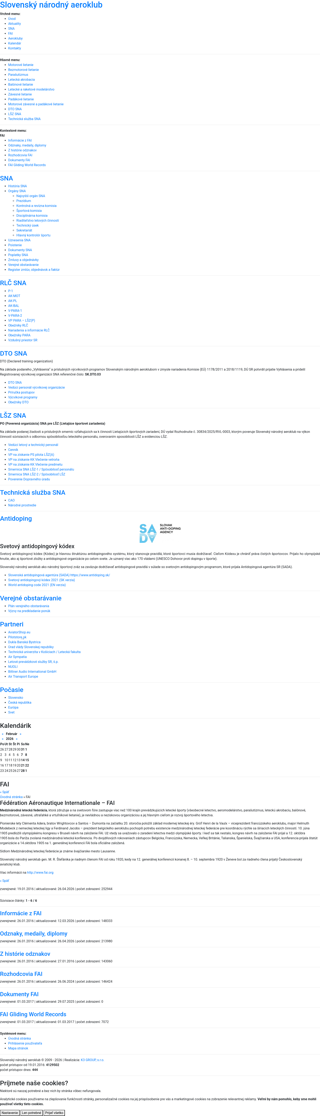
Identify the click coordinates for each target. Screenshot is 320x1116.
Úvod (12, 19)
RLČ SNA (13, 283)
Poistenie (15, 245)
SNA (11, 29)
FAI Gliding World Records (27, 165)
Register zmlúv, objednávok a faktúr (34, 270)
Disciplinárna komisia (31, 216)
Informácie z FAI (20, 140)
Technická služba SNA (32, 492)
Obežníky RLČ (18, 325)
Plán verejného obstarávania (28, 606)
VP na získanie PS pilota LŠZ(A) (31, 455)
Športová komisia (29, 211)
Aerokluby (15, 38)
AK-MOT (14, 296)
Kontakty (14, 48)
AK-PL (12, 301)
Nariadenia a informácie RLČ (29, 330)
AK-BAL (13, 306)
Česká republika (19, 702)
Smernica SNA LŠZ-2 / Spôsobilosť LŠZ (36, 474)
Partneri (12, 624)
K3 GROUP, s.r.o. (92, 1060)
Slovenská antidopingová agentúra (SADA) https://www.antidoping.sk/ (59, 575)
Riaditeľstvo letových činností (37, 220)
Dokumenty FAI (19, 160)
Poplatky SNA (18, 255)
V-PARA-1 (15, 311)
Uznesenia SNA (19, 240)
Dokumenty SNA (20, 250)
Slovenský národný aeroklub (51, 5)
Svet (11, 712)
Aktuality (14, 24)
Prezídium (23, 201)
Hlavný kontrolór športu (33, 235)
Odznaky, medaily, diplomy (27, 145)
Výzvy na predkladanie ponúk (29, 611)
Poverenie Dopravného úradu (29, 479)
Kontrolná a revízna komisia (36, 206)
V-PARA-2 (15, 316)
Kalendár (14, 43)
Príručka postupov (21, 392)
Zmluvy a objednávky (23, 260)
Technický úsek (27, 225)
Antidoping (16, 518)
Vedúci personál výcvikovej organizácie (36, 387)
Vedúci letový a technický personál (33, 445)
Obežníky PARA (19, 335)
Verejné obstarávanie (23, 265)
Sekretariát (24, 230)
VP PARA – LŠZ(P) (21, 320)
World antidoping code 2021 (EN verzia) (37, 585)
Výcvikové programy (22, 397)
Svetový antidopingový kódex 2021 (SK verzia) (41, 580)
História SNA (17, 186)
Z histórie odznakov (22, 150)
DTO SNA (13, 353)
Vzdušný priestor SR (22, 340)
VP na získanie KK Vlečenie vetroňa (33, 460)
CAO (11, 500)
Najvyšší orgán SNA (30, 196)
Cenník (13, 450)
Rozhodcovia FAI (20, 155)
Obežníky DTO (18, 402)
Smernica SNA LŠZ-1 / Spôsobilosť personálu (41, 469)
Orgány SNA (17, 191)
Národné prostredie (22, 505)
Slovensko (15, 698)
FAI (10, 33)
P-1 (10, 291)
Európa (13, 707)
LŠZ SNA (13, 415)
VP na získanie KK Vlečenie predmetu (35, 464)
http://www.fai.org (40, 872)
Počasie (11, 690)
